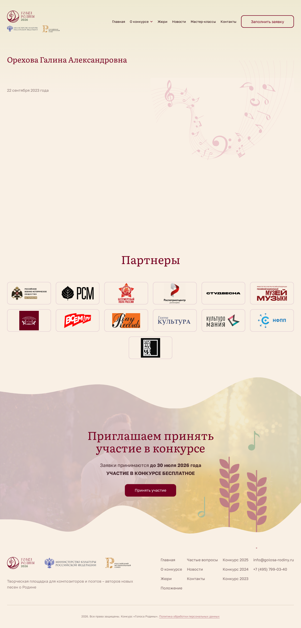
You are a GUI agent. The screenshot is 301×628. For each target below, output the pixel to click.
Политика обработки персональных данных (189, 616)
